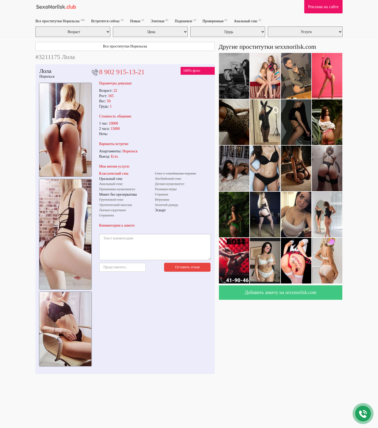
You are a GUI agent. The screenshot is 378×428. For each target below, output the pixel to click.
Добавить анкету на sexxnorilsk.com (280, 292)
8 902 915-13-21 (122, 72)
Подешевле (185, 21)
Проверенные (214, 21)
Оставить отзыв (187, 267)
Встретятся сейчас (107, 21)
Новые (137, 21)
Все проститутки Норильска (60, 21)
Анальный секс (247, 21)
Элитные (159, 21)
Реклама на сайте (323, 6)
